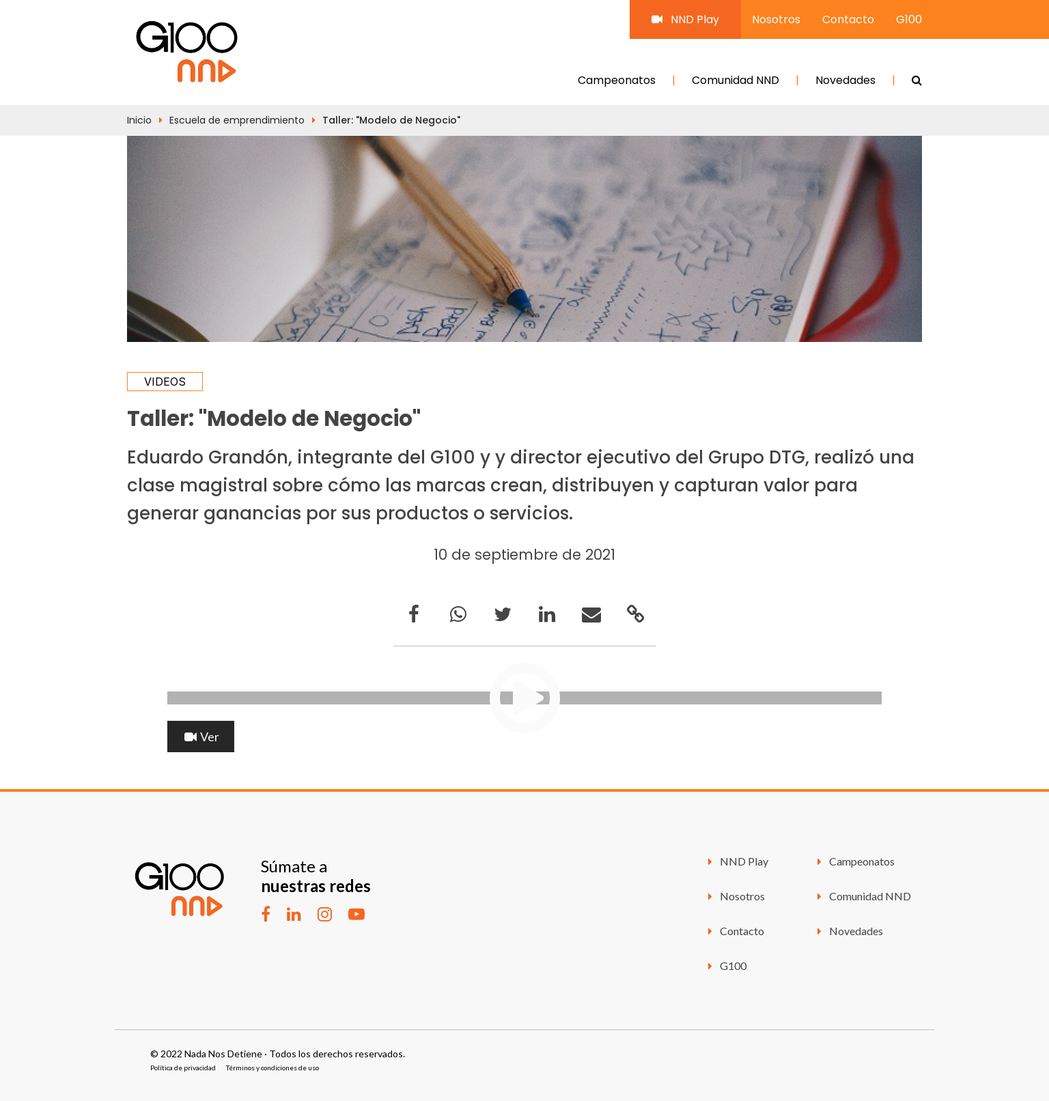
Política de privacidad (183, 1067)
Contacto (848, 19)
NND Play (685, 19)
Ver (200, 736)
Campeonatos (617, 80)
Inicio (139, 120)
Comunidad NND (735, 80)
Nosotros (776, 19)
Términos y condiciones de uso (272, 1067)
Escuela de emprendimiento (237, 120)
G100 (909, 19)
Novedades (845, 80)
